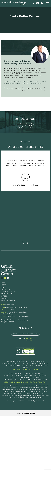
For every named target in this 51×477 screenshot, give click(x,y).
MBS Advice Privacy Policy (38, 385)
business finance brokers (12, 84)
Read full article (14, 91)
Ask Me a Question (8, 303)
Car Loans (42, 84)
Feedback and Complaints (30, 372)
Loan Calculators (8, 294)
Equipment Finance (10, 86)
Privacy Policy (16, 372)
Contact (4, 301)
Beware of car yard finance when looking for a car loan (17, 63)
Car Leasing (34, 84)
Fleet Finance (37, 86)
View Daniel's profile (34, 91)
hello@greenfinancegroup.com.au (16, 310)
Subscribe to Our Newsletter (25, 336)
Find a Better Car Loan (24, 86)
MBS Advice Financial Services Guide (16, 385)
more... (42, 168)
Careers (4, 299)
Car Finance (25, 84)
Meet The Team (6, 296)
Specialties (5, 292)
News (3, 290)
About (3, 288)
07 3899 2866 (9, 308)
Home (3, 285)
